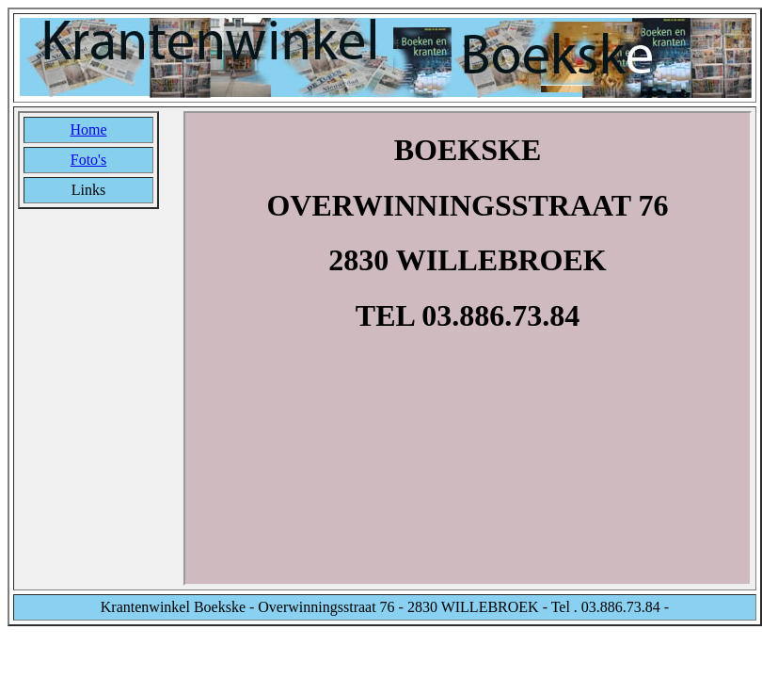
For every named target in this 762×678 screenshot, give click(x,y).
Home (88, 129)
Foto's (88, 160)
